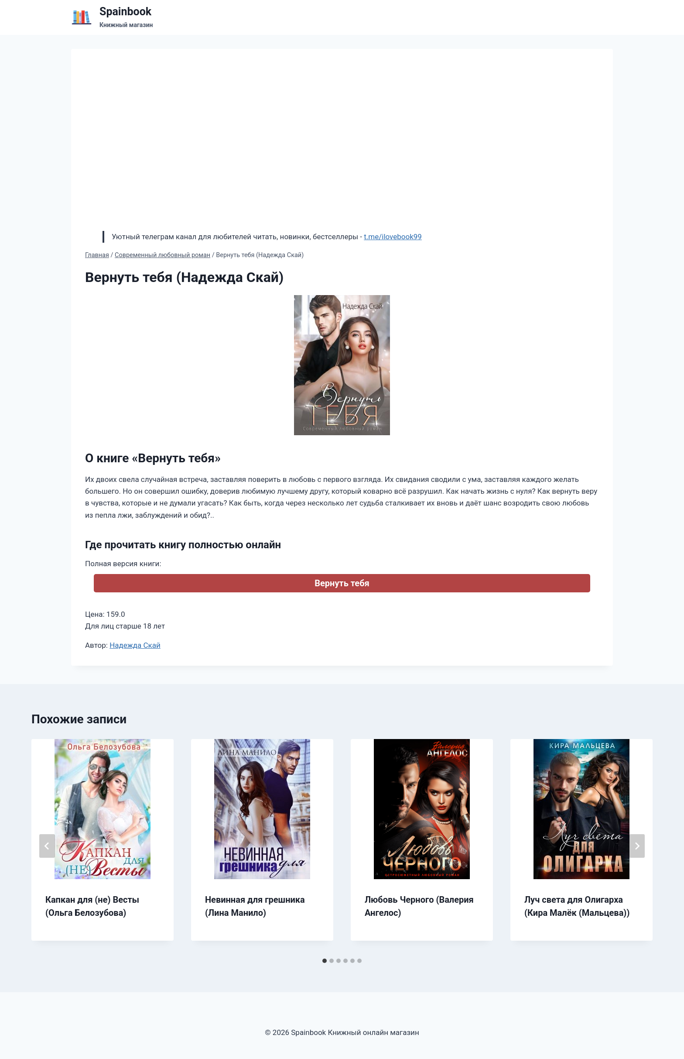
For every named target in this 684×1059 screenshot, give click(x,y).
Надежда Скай (135, 645)
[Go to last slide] (47, 846)
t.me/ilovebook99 (393, 236)
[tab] (324, 961)
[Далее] (637, 846)
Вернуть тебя (342, 583)
